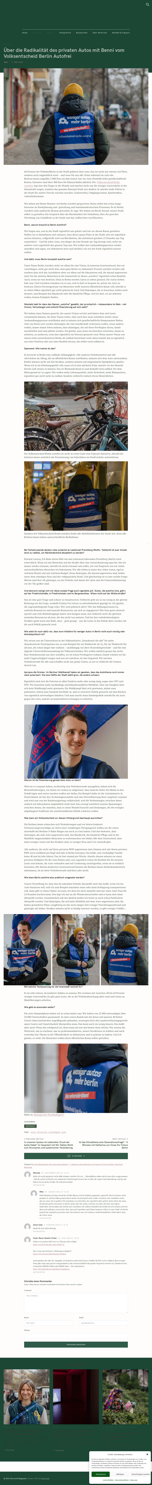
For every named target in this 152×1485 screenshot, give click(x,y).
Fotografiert (65, 33)
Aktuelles (37, 33)
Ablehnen (120, 1474)
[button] (147, 1454)
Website (27, 1330)
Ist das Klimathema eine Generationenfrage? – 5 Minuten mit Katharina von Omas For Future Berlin (103, 1145)
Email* (81, 1318)
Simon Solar (38, 1225)
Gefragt (50, 33)
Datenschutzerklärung (122, 1480)
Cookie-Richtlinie (108, 1480)
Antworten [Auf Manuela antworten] (39, 1185)
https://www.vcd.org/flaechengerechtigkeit (49, 1254)
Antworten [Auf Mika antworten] (45, 1218)
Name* (26, 1318)
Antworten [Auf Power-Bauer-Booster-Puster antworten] (39, 1272)
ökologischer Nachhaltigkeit (49, 1114)
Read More (10, 1450)
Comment (27, 1290)
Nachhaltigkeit (54, 1132)
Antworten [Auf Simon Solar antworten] (39, 1231)
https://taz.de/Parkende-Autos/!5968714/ (49, 1244)
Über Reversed (100, 33)
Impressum (133, 1480)
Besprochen (82, 33)
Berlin (33, 1132)
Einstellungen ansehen (140, 1474)
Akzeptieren (101, 1474)
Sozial (63, 1132)
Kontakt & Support (121, 33)
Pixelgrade (45, 1478)
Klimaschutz (42, 1132)
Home (25, 33)
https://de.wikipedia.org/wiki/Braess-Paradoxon (51, 1269)
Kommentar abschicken (76, 1344)
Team (6, 62)
